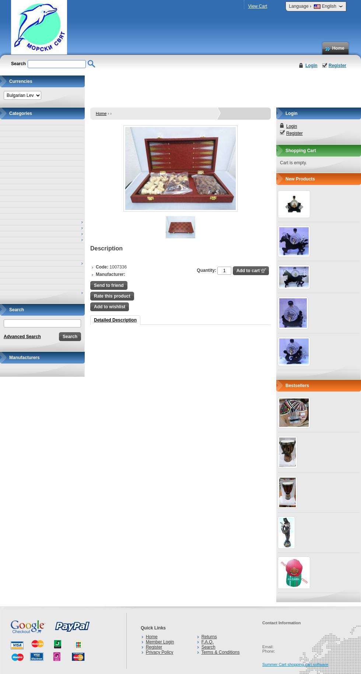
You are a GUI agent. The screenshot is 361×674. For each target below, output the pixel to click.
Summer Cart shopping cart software (295, 664)
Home (338, 48)
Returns (209, 636)
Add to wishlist (109, 306)
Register (337, 65)
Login (311, 65)
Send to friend (109, 285)
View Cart (257, 6)
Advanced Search (22, 336)
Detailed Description (115, 320)
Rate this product (112, 296)
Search (208, 647)
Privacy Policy (160, 652)
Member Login (160, 642)
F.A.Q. (207, 642)
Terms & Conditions (220, 652)
